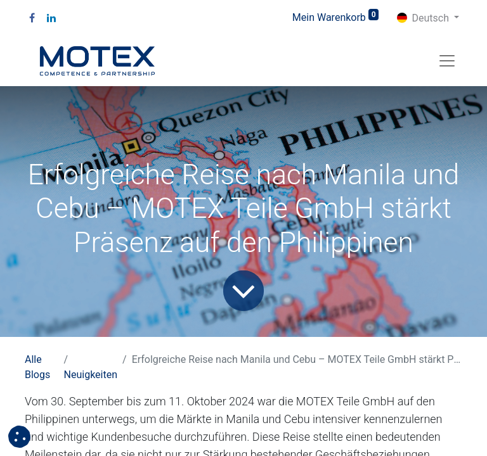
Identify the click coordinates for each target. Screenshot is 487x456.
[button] (19, 437)
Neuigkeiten (90, 375)
